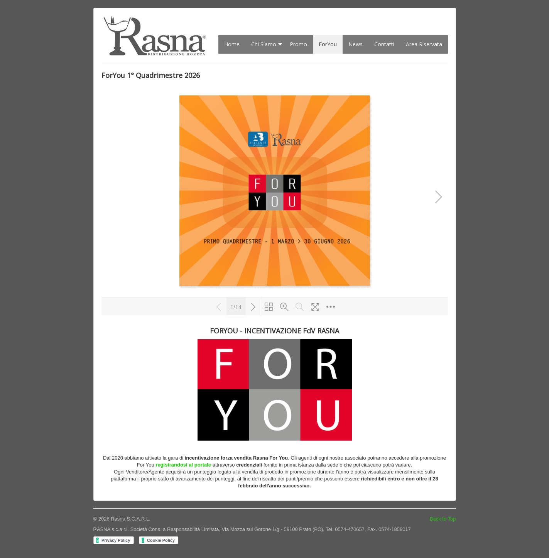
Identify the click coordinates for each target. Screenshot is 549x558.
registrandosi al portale (183, 465)
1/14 (236, 306)
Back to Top (443, 519)
